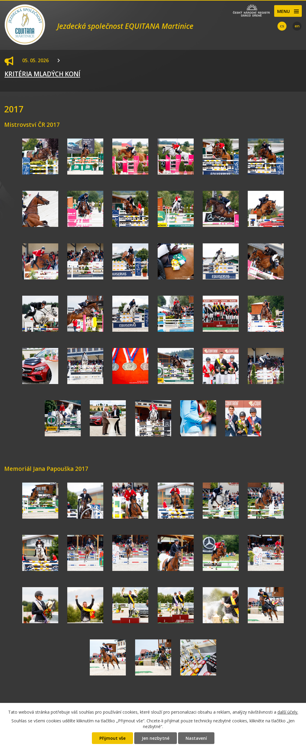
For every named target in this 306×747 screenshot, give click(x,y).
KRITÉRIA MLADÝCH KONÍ (42, 74)
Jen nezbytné (155, 738)
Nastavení (196, 738)
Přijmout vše (112, 738)
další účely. (287, 712)
